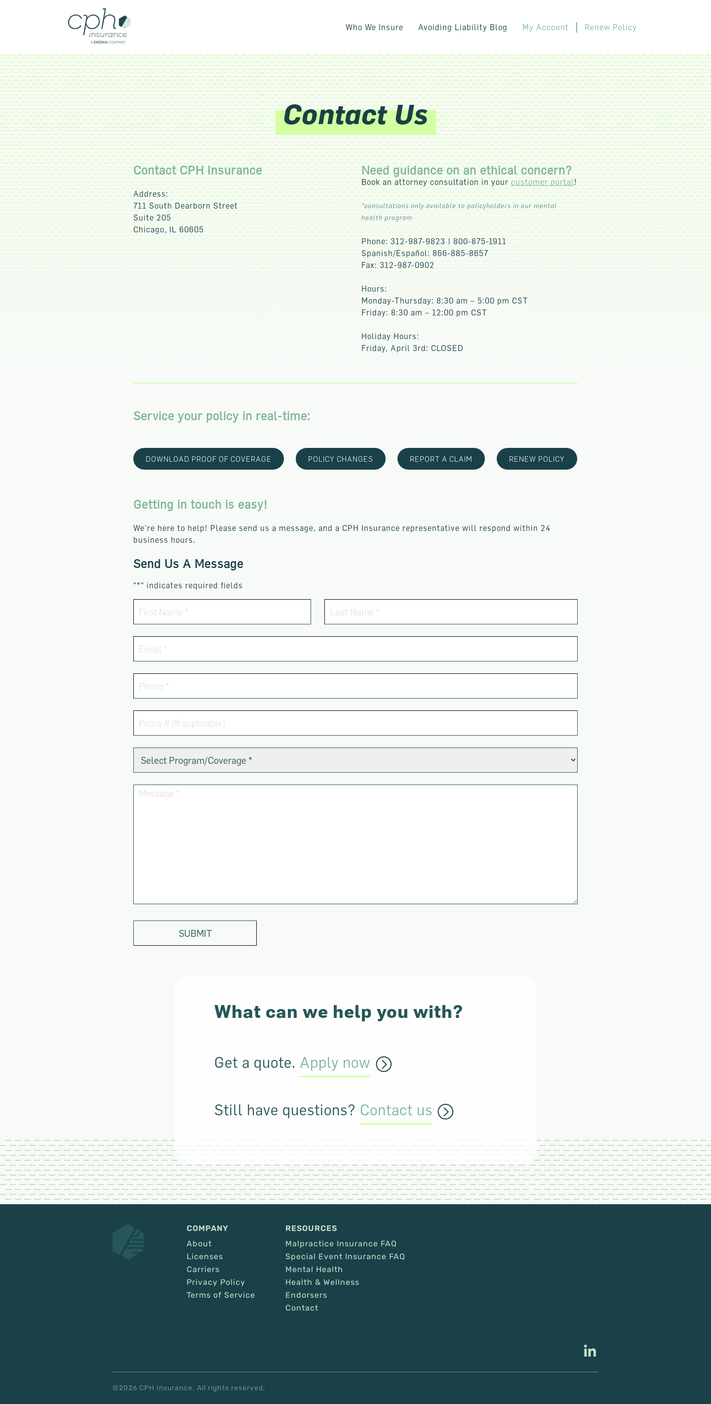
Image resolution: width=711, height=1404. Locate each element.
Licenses (205, 1257)
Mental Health (314, 1269)
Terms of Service (221, 1295)
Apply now (335, 1062)
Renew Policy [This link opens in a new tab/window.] (611, 27)
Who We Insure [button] (374, 27)
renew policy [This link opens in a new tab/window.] (537, 458)
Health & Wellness (322, 1282)
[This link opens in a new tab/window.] (590, 1352)
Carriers (203, 1269)
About (199, 1244)
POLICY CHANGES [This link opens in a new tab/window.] (340, 458)
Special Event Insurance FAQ (345, 1257)
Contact (301, 1308)
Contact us (396, 1110)
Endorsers (306, 1295)
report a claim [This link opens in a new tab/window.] (441, 458)
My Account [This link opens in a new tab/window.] (545, 27)
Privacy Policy (216, 1282)
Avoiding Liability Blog (463, 27)
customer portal (542, 182)
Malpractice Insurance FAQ (341, 1244)
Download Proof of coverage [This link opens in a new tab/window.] (209, 458)
